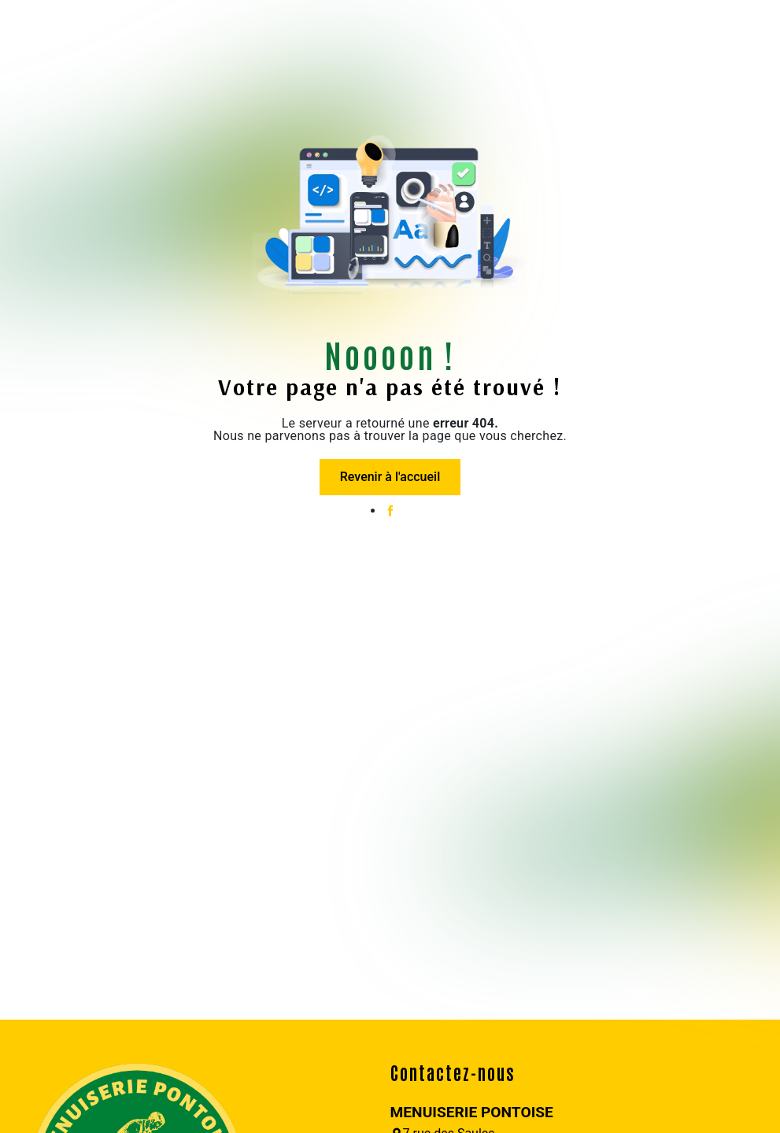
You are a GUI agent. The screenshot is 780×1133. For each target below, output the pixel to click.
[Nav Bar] (22, 27)
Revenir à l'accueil (390, 476)
